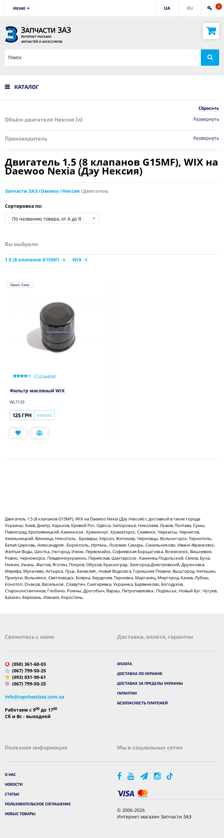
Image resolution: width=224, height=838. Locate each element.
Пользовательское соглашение (38, 803)
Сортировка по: (23, 206)
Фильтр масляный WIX (37, 390)
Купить (44, 415)
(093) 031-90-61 (29, 677)
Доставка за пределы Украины (150, 683)
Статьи (12, 794)
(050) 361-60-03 (29, 664)
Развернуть (206, 119)
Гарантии (127, 693)
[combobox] (52, 218)
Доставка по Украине (139, 673)
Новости (14, 784)
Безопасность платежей (142, 702)
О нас (10, 774)
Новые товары (20, 813)
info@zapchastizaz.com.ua (34, 697)
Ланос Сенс (20, 285)
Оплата (124, 663)
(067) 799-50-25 (29, 670)
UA (167, 8)
